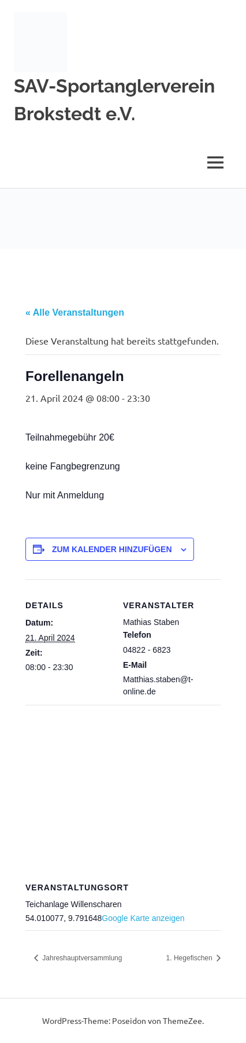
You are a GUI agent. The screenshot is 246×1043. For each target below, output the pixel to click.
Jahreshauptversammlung (81, 958)
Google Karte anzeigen (143, 918)
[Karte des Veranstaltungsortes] (123, 788)
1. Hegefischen (190, 958)
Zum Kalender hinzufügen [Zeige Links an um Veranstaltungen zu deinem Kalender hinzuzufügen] (112, 549)
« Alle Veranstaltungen (74, 312)
